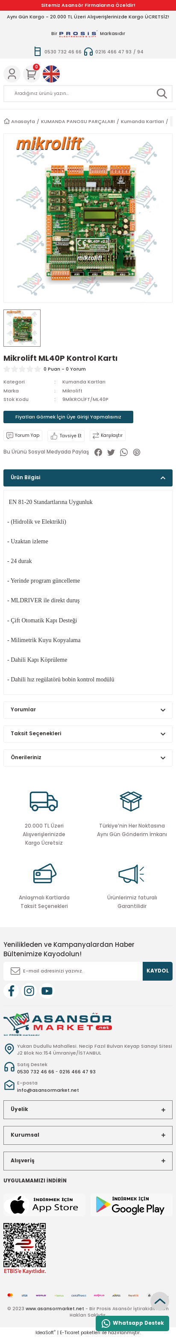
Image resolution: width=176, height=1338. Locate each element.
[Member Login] (12, 74)
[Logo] (57, 1024)
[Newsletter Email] (88, 971)
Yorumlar (23, 709)
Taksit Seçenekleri (36, 733)
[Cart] (31, 74)
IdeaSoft (45, 1332)
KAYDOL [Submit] (158, 970)
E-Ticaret (69, 1332)
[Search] (88, 93)
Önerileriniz (26, 757)
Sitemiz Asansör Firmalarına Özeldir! (88, 5)
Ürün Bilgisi (25, 477)
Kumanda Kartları (84, 381)
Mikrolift (72, 390)
